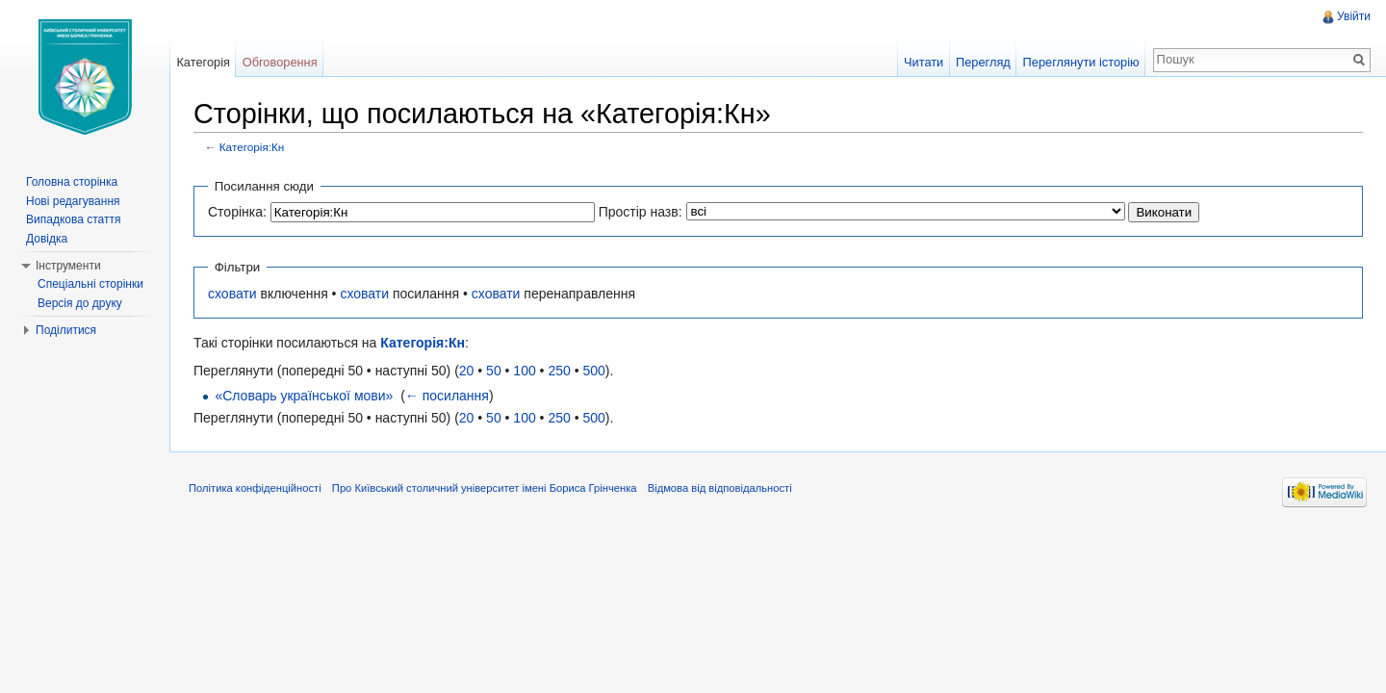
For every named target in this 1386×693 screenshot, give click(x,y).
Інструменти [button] (68, 265)
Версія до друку (80, 303)
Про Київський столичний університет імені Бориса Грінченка (484, 488)
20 (467, 370)
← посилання (447, 395)
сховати (232, 293)
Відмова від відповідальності (720, 488)
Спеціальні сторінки (90, 284)
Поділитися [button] (66, 330)
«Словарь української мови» (304, 395)
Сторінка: (237, 211)
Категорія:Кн (252, 147)
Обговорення (280, 62)
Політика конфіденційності (255, 488)
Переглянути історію (1081, 62)
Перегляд (983, 62)
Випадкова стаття (73, 219)
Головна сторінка (71, 182)
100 (524, 370)
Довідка (46, 238)
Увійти (1354, 16)
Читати (923, 62)
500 (593, 370)
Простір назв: (640, 211)
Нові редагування (73, 201)
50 (493, 370)
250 (559, 370)
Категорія (203, 62)
